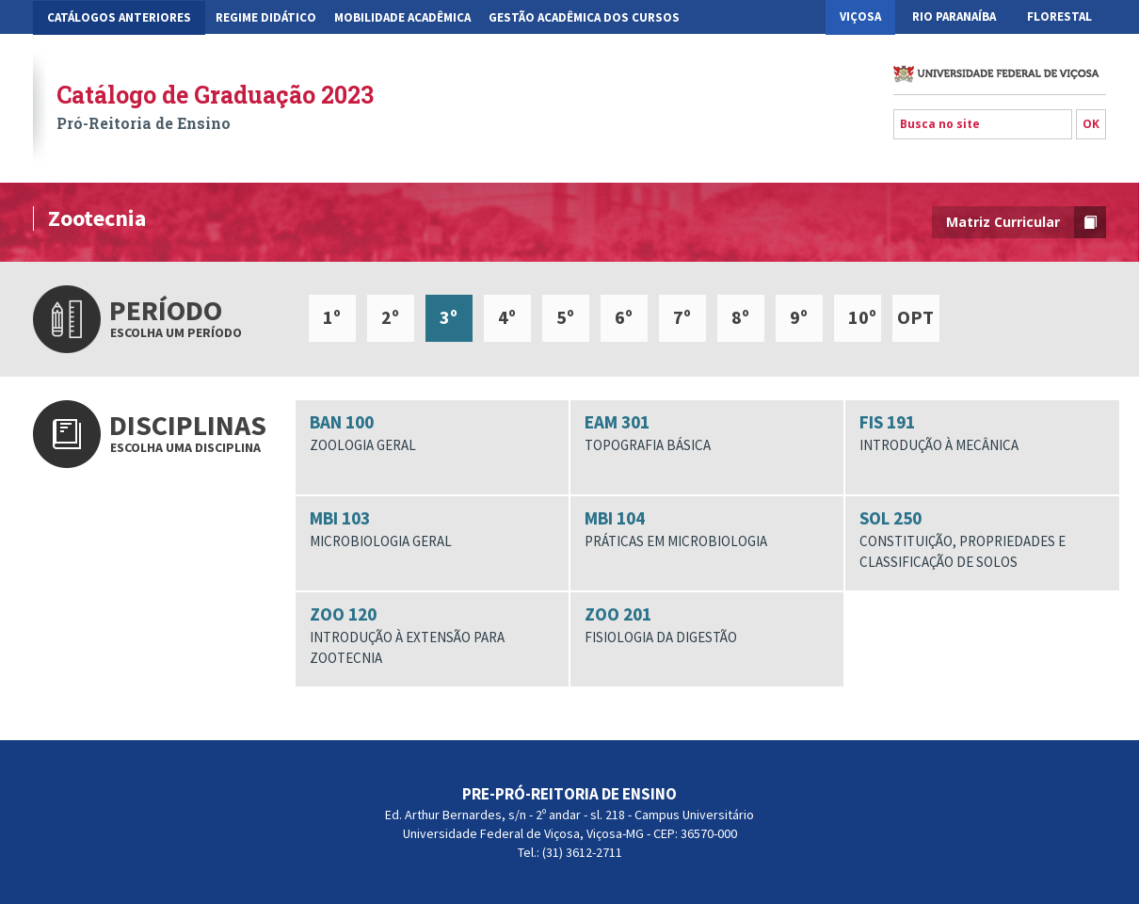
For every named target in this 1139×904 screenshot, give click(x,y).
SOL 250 (981, 539)
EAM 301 (707, 433)
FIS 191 (981, 433)
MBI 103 (432, 529)
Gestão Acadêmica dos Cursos (584, 17)
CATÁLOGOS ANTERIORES (119, 17)
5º (565, 317)
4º (507, 317)
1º (332, 317)
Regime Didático (266, 17)
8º (740, 317)
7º (682, 317)
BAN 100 (432, 433)
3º (448, 317)
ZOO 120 (432, 635)
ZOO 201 (707, 625)
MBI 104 (707, 529)
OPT (915, 317)
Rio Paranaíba (954, 16)
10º (862, 317)
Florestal (1059, 16)
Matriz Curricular (1026, 222)
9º (799, 317)
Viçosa (860, 16)
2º (390, 317)
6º (624, 317)
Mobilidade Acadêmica (402, 17)
